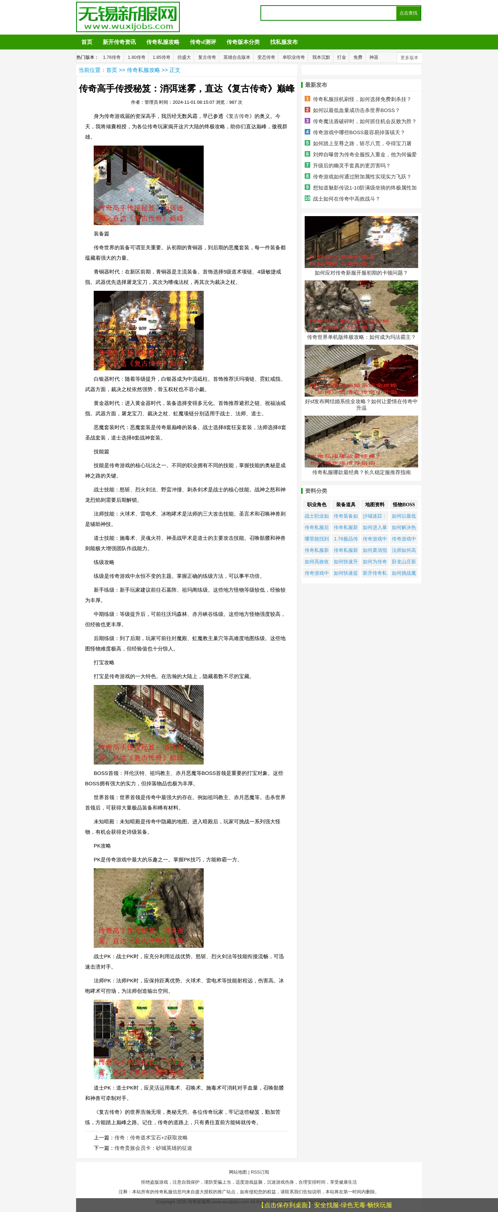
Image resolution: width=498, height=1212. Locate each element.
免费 (357, 57)
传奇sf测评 (203, 42)
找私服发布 (284, 42)
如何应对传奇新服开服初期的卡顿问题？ (361, 273)
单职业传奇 (294, 57)
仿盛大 (184, 57)
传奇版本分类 (243, 42)
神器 (373, 57)
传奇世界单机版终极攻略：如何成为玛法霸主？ (361, 337)
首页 (86, 42)
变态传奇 (266, 57)
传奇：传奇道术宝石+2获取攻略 (151, 1137)
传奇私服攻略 (162, 42)
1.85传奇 (161, 57)
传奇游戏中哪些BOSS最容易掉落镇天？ (359, 132)
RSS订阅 (260, 1172)
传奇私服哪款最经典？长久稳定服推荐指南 (361, 472)
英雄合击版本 (236, 57)
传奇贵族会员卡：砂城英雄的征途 (153, 1148)
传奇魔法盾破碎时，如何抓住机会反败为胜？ (365, 121)
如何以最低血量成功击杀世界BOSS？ (356, 110)
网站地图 (238, 1172)
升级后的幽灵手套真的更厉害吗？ (352, 165)
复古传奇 (207, 57)
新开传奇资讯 (119, 42)
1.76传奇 (112, 57)
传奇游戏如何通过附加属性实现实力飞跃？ (362, 176)
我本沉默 (321, 57)
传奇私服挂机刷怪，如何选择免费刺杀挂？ (362, 99)
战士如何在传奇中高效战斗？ (346, 199)
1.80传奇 (137, 57)
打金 (341, 57)
